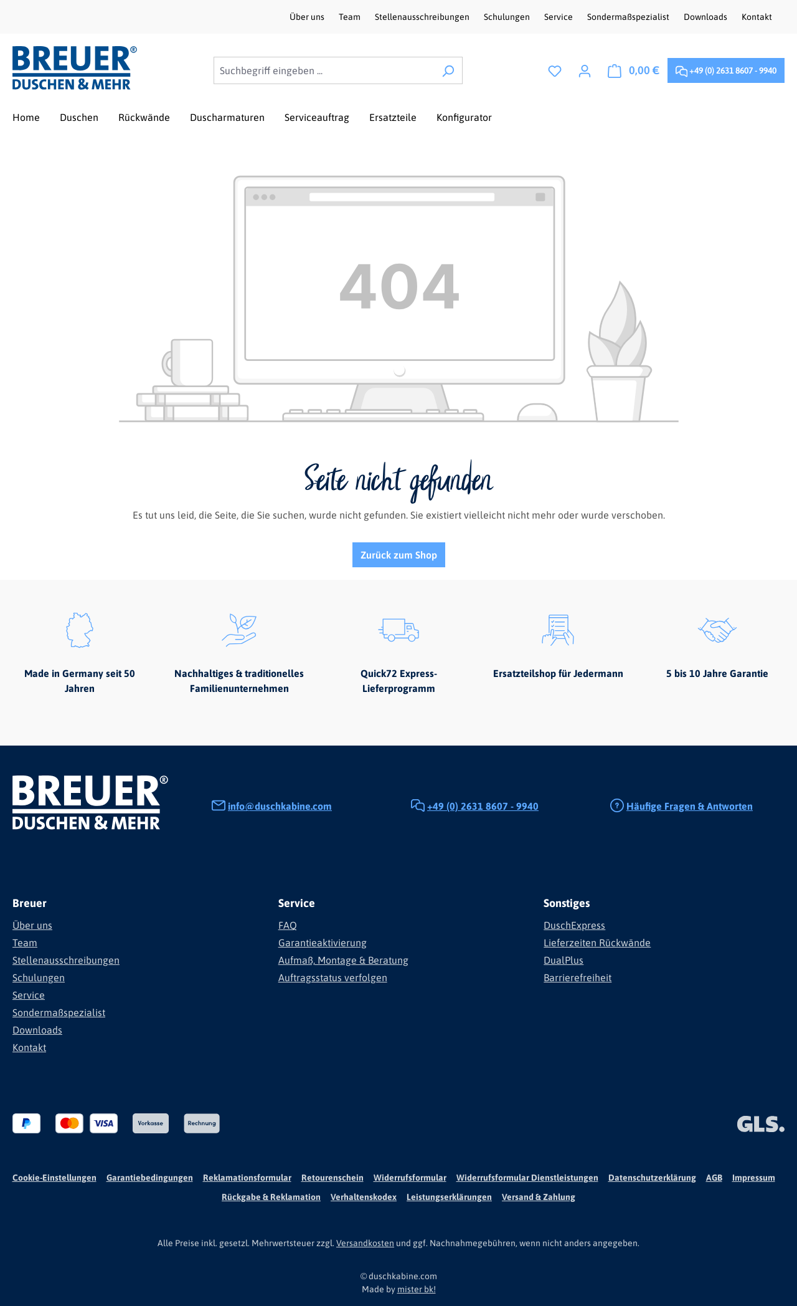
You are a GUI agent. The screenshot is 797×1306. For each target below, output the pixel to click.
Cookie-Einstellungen (54, 1178)
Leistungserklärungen (449, 1197)
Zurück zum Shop (399, 554)
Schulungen (508, 17)
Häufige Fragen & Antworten (689, 806)
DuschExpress (574, 925)
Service (559, 17)
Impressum (753, 1178)
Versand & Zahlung (538, 1197)
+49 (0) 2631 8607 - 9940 (726, 68)
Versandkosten (365, 1243)
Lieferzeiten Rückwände (597, 942)
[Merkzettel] (555, 70)
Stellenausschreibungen (423, 17)
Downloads (706, 17)
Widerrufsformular (410, 1178)
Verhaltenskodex (364, 1197)
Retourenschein (332, 1178)
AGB (714, 1178)
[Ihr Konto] (585, 70)
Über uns (308, 17)
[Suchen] (448, 70)
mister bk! (416, 1289)
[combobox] (324, 70)
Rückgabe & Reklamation (271, 1197)
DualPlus (563, 960)
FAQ (287, 925)
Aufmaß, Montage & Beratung (343, 960)
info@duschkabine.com (280, 806)
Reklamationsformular (247, 1178)
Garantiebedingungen (149, 1178)
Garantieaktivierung (322, 942)
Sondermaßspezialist (629, 17)
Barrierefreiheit (577, 977)
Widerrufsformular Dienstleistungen (527, 1178)
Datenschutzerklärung (652, 1178)
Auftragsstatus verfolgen (332, 977)
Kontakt (757, 17)
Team (350, 17)
